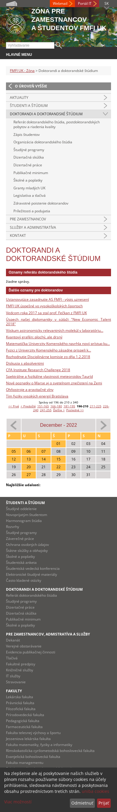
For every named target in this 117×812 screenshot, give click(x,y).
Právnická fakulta (20, 702)
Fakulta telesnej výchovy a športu (33, 732)
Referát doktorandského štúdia (31, 595)
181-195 (69, 406)
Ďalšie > (59, 410)
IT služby (13, 676)
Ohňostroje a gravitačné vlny (29, 389)
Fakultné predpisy (20, 664)
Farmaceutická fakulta (24, 726)
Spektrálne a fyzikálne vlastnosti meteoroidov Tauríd (49, 376)
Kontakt (18, 235)
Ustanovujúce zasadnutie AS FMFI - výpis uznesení (47, 299)
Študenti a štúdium (29, 105)
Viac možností (18, 802)
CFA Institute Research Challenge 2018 (38, 369)
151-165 (43, 406)
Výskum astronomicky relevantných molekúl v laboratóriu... (54, 330)
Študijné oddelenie (21, 508)
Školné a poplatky (27, 180)
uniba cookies (95, 791)
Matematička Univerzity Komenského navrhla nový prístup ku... (58, 343)
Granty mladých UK (29, 188)
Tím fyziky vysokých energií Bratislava (37, 396)
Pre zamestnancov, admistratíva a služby (48, 634)
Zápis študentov (26, 134)
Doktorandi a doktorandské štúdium (46, 113)
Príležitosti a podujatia (31, 211)
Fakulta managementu (24, 762)
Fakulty (14, 690)
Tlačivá (12, 658)
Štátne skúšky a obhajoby (27, 550)
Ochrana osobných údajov (27, 544)
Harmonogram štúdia (24, 520)
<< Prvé (13, 406)
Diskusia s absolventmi (25, 363)
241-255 (46, 410)
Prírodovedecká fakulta (25, 714)
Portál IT (85, 3)
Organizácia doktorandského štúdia (42, 142)
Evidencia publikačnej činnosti (30, 652)
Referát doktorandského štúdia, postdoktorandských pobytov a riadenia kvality (56, 124)
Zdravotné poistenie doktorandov (40, 203)
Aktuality (19, 97)
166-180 (56, 406)
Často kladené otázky (23, 580)
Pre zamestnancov (28, 219)
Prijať (103, 803)
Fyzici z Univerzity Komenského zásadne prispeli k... (48, 350)
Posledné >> (75, 410)
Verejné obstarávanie (23, 646)
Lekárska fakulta (19, 696)
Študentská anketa (21, 562)
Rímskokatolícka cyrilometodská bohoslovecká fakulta (50, 750)
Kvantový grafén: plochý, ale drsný (34, 337)
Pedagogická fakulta (22, 720)
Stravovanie (16, 681)
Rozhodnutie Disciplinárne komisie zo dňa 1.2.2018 (48, 356)
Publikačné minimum (30, 172)
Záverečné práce (20, 538)
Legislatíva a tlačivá (29, 195)
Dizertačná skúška (28, 157)
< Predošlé (28, 406)
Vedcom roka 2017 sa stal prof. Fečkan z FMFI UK (46, 312)
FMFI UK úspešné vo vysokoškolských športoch (44, 305)
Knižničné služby (19, 670)
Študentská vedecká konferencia (33, 568)
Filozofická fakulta (21, 708)
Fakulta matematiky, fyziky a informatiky (39, 744)
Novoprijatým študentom (26, 514)
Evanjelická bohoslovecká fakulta (33, 756)
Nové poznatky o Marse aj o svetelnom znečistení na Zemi (54, 383)
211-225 (95, 406)
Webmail (60, 3)
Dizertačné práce (27, 165)
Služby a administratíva (33, 227)
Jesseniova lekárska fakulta (28, 738)
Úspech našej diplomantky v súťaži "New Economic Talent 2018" (58, 322)
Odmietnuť (82, 803)
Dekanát (13, 640)
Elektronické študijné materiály (31, 574)
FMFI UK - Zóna (22, 70)
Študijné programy (28, 149)
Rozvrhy (12, 526)
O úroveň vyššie (31, 86)
